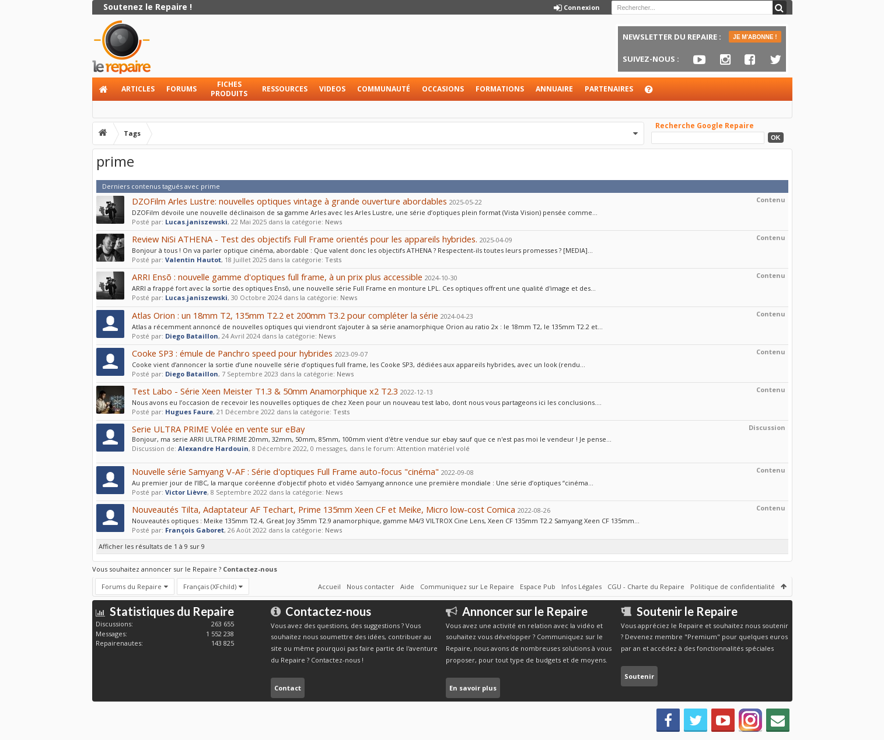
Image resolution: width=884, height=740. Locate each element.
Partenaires (609, 89)
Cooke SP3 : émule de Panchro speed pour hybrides (232, 353)
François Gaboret (194, 530)
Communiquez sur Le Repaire (467, 586)
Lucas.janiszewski (196, 221)
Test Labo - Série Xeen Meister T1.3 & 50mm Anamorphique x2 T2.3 (265, 391)
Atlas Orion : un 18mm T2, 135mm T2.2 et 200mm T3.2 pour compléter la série (285, 315)
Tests (333, 259)
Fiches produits (229, 88)
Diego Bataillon (191, 336)
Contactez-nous (250, 569)
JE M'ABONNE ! (755, 37)
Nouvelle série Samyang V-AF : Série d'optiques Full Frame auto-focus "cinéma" (285, 471)
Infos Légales (581, 586)
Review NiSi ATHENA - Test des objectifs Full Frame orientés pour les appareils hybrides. (304, 239)
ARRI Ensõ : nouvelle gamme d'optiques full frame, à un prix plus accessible (277, 277)
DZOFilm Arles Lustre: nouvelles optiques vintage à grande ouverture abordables (289, 201)
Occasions (443, 89)
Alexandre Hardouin (213, 448)
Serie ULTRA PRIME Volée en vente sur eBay (218, 429)
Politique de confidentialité (732, 586)
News (333, 221)
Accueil (104, 89)
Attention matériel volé (433, 448)
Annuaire (554, 89)
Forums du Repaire (132, 586)
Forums (181, 89)
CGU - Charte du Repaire (645, 586)
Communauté (383, 89)
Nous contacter (370, 586)
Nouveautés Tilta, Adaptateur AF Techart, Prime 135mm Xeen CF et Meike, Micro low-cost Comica (323, 509)
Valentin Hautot (193, 259)
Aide (654, 92)
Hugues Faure (189, 411)
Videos (332, 89)
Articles (138, 89)
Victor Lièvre (186, 492)
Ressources (285, 89)
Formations (500, 89)
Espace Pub (537, 586)
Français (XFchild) (209, 586)
